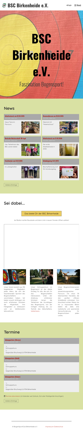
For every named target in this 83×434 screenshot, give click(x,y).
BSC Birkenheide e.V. (28, 5)
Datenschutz (58, 427)
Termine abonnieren (13, 396)
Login (68, 5)
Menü (77, 5)
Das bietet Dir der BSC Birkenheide (41, 213)
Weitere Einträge (11, 185)
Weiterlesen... (35, 311)
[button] (41, 346)
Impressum (49, 427)
